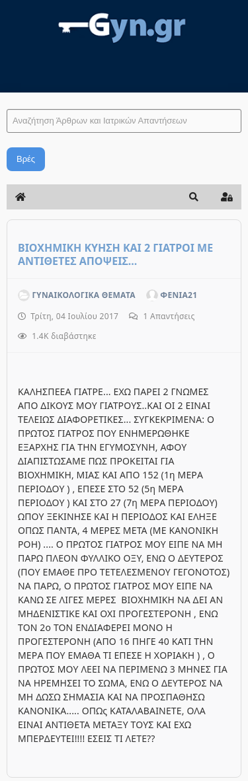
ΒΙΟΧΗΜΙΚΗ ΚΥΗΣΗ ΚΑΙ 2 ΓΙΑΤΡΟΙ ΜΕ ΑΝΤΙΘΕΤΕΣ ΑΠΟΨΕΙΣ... (115, 254)
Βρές (26, 159)
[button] (194, 196)
